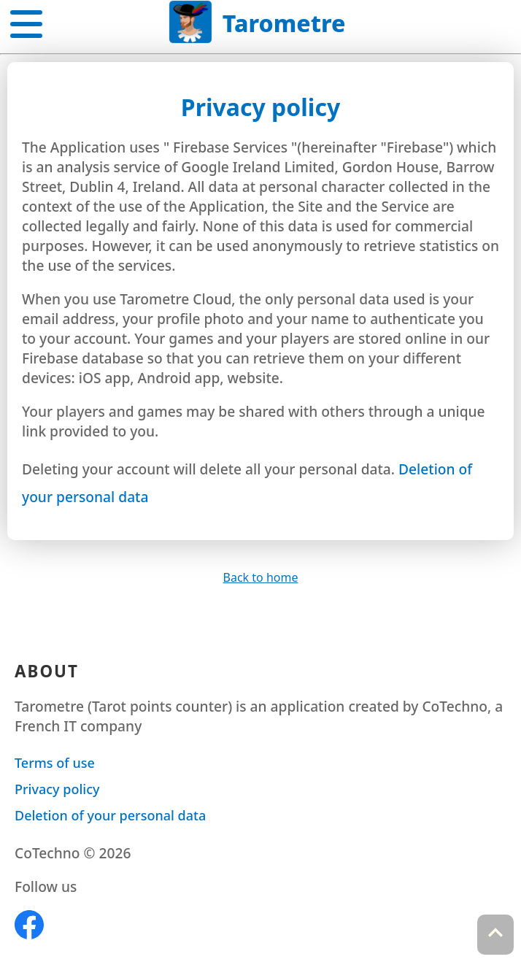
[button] (26, 21)
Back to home (260, 577)
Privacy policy (57, 789)
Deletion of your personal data (110, 815)
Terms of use (55, 762)
